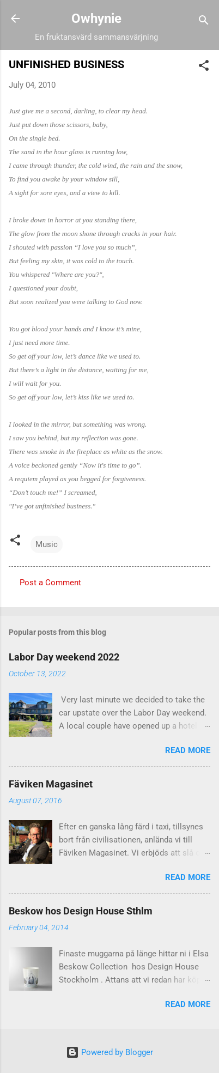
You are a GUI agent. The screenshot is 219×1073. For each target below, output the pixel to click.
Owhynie (96, 18)
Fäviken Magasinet (51, 784)
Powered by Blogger (109, 1052)
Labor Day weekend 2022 (64, 657)
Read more (187, 750)
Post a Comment (50, 582)
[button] (203, 67)
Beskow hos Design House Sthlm (81, 911)
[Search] (203, 22)
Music (46, 544)
